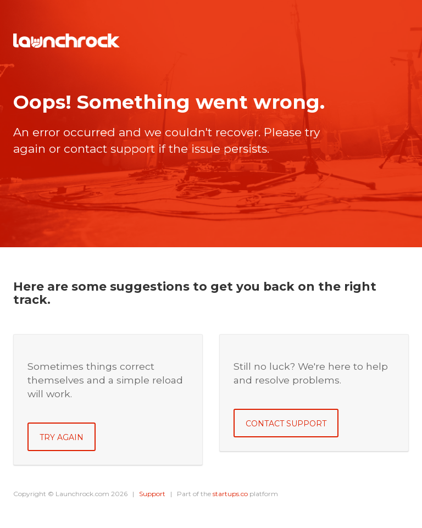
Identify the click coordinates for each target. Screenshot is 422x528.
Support (152, 494)
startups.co (230, 494)
